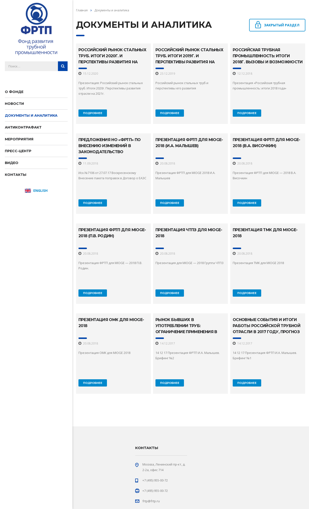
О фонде (14, 92)
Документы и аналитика (31, 115)
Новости (14, 103)
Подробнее (92, 113)
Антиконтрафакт (23, 127)
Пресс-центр (18, 151)
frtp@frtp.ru (151, 501)
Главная (82, 10)
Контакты (15, 174)
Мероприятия (19, 139)
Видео (11, 163)
